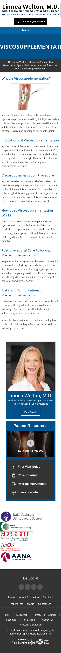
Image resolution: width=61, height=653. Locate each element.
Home (11, 597)
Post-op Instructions (28, 484)
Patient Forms (24, 475)
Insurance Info (24, 492)
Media (30, 604)
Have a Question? (31, 22)
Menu (29, 30)
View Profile (30, 412)
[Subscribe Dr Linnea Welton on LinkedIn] (40, 587)
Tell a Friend (29, 619)
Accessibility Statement (30, 624)
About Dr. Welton (29, 597)
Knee (17, 68)
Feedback (11, 619)
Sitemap (52, 615)
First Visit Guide (25, 466)
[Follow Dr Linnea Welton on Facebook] (21, 587)
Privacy (37, 615)
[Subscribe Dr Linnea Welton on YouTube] (33, 587)
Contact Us (44, 604)
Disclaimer (21, 615)
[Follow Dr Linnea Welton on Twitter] (27, 587)
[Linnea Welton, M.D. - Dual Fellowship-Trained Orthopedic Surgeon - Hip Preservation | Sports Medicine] (30, 10)
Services (52, 65)
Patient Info (16, 604)
